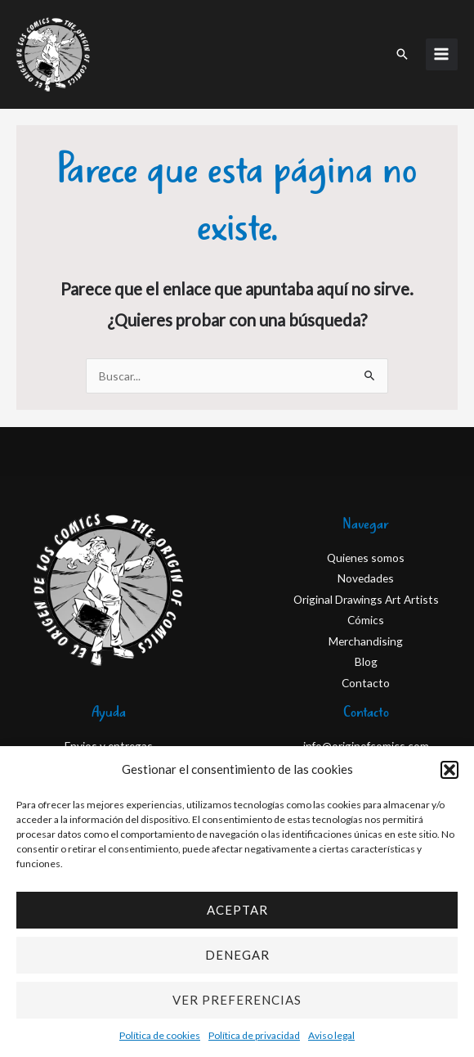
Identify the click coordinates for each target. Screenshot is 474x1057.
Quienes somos (366, 557)
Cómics (365, 620)
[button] (449, 770)
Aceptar (237, 909)
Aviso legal (331, 1035)
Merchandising (366, 641)
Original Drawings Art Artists (366, 599)
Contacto (366, 683)
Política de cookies (159, 1035)
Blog (366, 661)
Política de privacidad (254, 1035)
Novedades (366, 578)
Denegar (237, 954)
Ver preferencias (237, 999)
